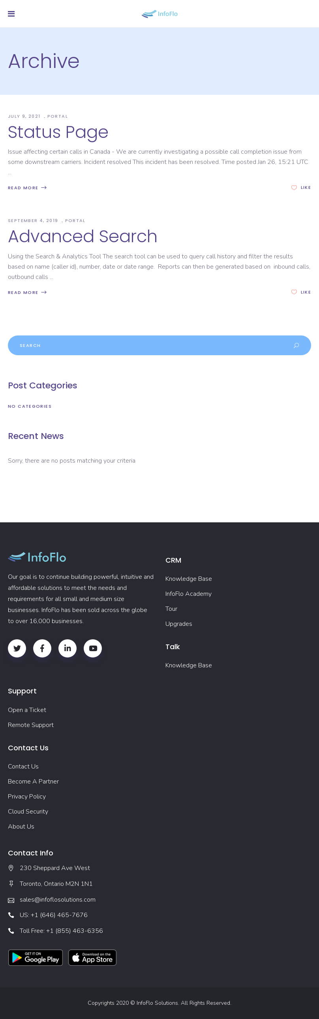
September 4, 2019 (34, 220)
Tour (171, 609)
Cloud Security (28, 811)
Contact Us (23, 766)
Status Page (58, 132)
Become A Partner (33, 781)
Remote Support (31, 725)
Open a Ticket (27, 710)
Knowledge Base (188, 578)
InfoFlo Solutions (157, 1003)
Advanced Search (83, 236)
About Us (21, 826)
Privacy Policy (27, 796)
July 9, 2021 (25, 116)
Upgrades (178, 624)
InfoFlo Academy (188, 594)
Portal (57, 116)
